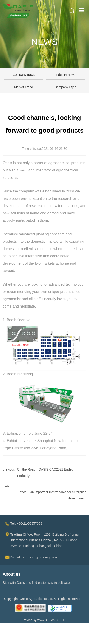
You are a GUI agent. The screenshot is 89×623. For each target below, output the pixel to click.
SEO (60, 620)
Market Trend (23, 87)
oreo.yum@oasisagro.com (41, 557)
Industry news (65, 74)
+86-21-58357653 (29, 523)
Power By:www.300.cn (39, 620)
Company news (24, 74)
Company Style (65, 87)
